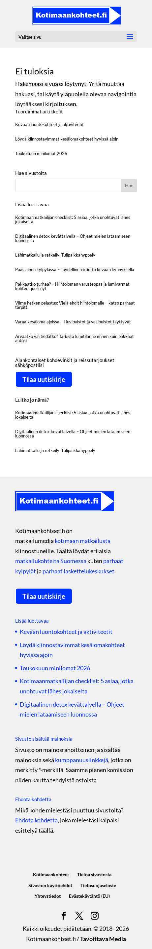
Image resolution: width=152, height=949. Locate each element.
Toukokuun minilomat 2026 (41, 153)
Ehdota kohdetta (36, 820)
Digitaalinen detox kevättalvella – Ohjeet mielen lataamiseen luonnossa (72, 238)
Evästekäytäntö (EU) (89, 896)
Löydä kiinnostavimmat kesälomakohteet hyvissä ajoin (66, 139)
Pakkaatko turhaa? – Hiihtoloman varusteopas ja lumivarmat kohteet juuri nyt (72, 286)
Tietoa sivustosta (94, 874)
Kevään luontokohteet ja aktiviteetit (49, 124)
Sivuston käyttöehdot (50, 885)
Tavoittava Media (103, 938)
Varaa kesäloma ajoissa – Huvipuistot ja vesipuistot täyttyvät (73, 321)
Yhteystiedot (48, 896)
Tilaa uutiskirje (43, 379)
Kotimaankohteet (51, 874)
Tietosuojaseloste (98, 885)
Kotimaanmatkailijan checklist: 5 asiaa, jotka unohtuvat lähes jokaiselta (72, 219)
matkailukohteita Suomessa (50, 560)
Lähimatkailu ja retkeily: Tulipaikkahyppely (55, 255)
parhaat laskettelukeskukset (78, 571)
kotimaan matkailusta (82, 540)
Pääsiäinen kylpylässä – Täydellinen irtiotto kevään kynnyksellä (74, 269)
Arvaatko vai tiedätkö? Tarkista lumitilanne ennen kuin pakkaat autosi (74, 338)
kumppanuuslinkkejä (81, 759)
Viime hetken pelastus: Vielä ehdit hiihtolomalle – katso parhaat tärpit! (75, 305)
